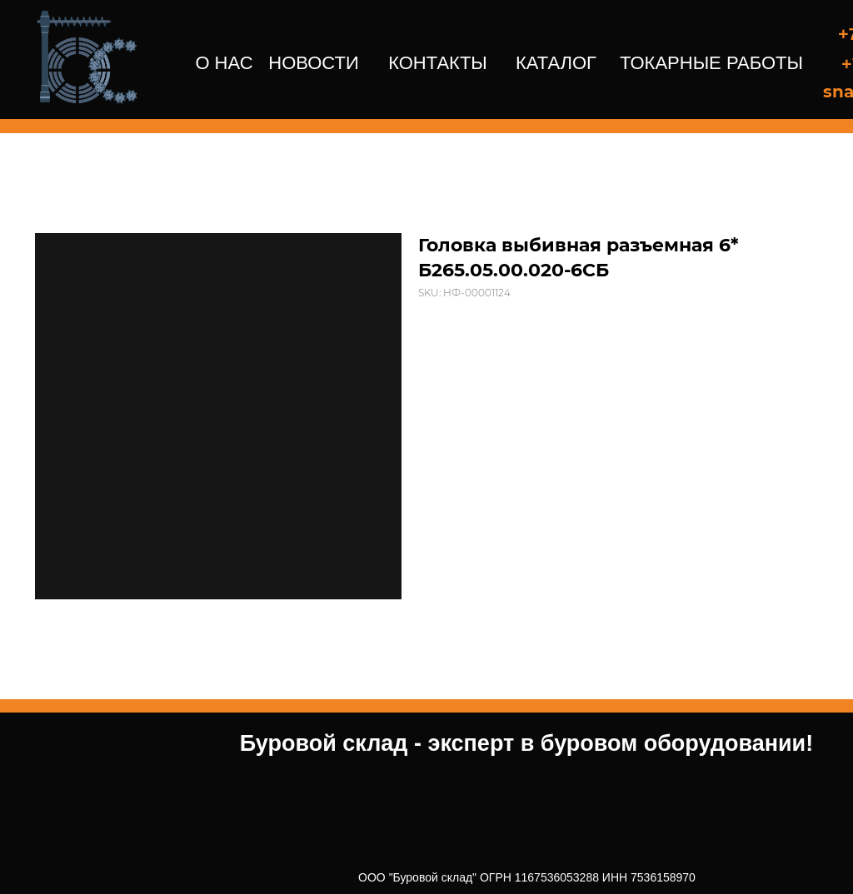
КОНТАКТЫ (437, 62)
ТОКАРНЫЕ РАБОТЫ (711, 62)
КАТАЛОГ (556, 62)
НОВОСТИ (313, 62)
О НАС (223, 62)
